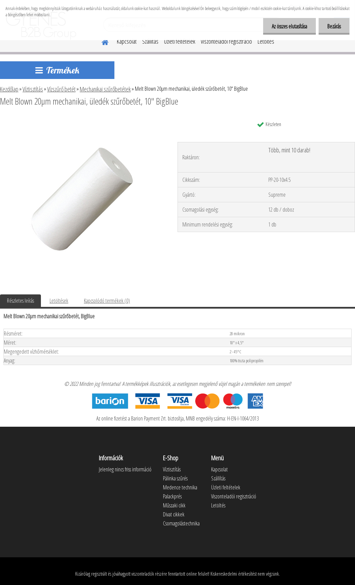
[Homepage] (100, 41)
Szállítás (150, 41)
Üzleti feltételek (179, 41)
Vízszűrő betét (61, 89)
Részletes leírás (20, 300)
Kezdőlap (9, 89)
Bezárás (334, 26)
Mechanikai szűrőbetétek (105, 89)
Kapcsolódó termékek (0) (107, 300)
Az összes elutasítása (289, 26)
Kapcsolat (127, 41)
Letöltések (59, 300)
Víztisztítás (33, 89)
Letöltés (266, 41)
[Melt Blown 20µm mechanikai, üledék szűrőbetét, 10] (82, 120)
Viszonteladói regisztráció (226, 41)
